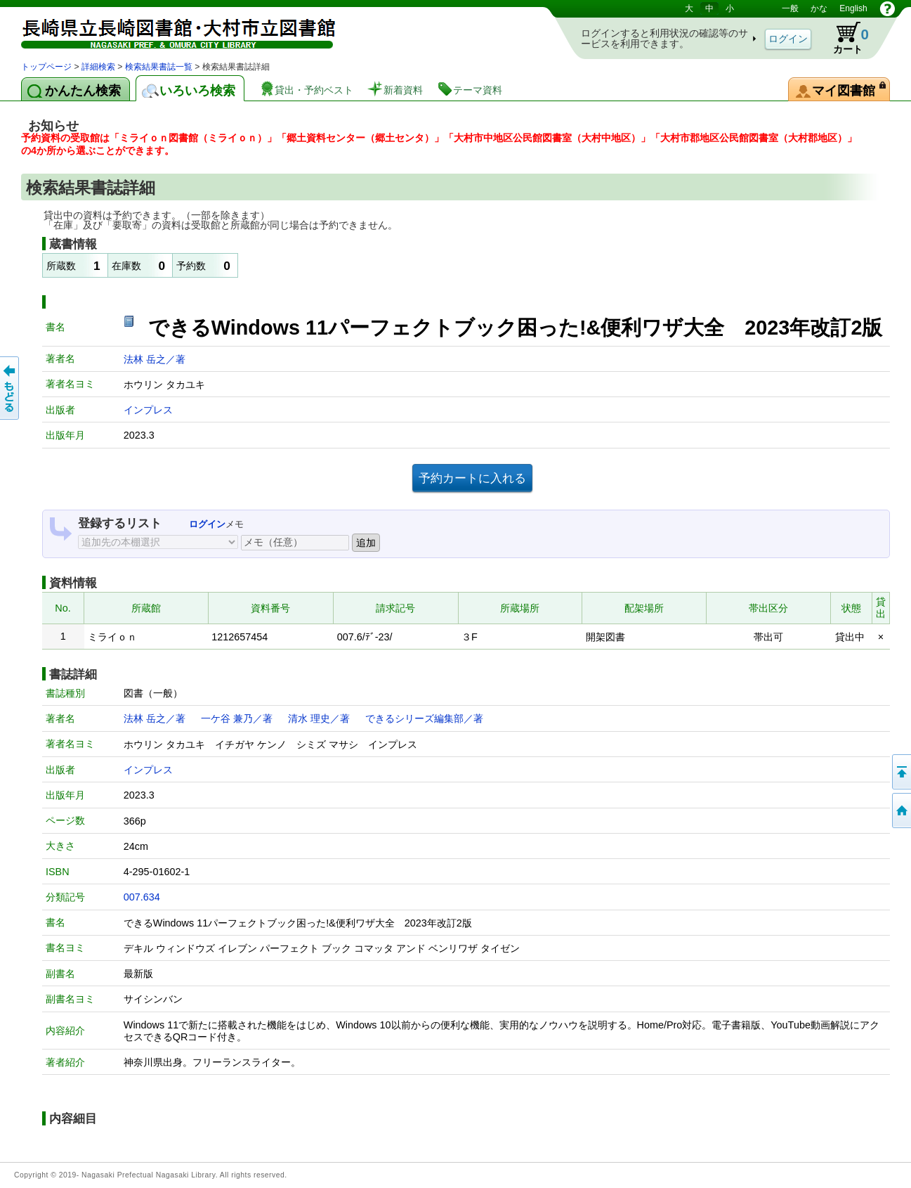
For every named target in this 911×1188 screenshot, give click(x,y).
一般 (790, 8)
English (853, 8)
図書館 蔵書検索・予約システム (168, 30)
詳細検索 (98, 67)
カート (844, 38)
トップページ (46, 67)
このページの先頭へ (900, 771)
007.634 (142, 897)
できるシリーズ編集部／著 (424, 718)
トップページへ (900, 810)
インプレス (148, 409)
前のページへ (10, 388)
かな (819, 8)
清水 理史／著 (319, 718)
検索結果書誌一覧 (158, 67)
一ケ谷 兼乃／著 (237, 718)
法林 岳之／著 (154, 359)
